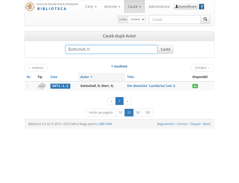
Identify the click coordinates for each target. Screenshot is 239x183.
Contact (182, 124)
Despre (195, 124)
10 (120, 112)
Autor (86, 77)
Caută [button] (134, 6)
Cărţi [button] (90, 6)
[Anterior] (112, 101)
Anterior (36, 68)
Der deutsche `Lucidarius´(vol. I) (151, 86)
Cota (53, 77)
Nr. (29, 77)
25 (129, 112)
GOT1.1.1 (60, 86)
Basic (207, 124)
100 (147, 112)
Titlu (130, 77)
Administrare (159, 6)
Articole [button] (112, 6)
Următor (203, 68)
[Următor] (127, 101)
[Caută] (205, 19)
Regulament (165, 124)
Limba (123, 19)
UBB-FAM (105, 124)
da (195, 86)
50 (138, 112)
